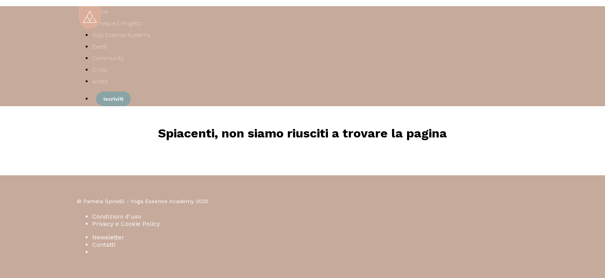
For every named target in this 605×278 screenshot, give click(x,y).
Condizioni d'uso (116, 216)
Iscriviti (113, 99)
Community (108, 58)
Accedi (100, 81)
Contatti (103, 244)
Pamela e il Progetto (117, 23)
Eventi (99, 46)
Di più (100, 69)
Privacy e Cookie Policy (126, 223)
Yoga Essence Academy (121, 35)
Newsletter (108, 237)
